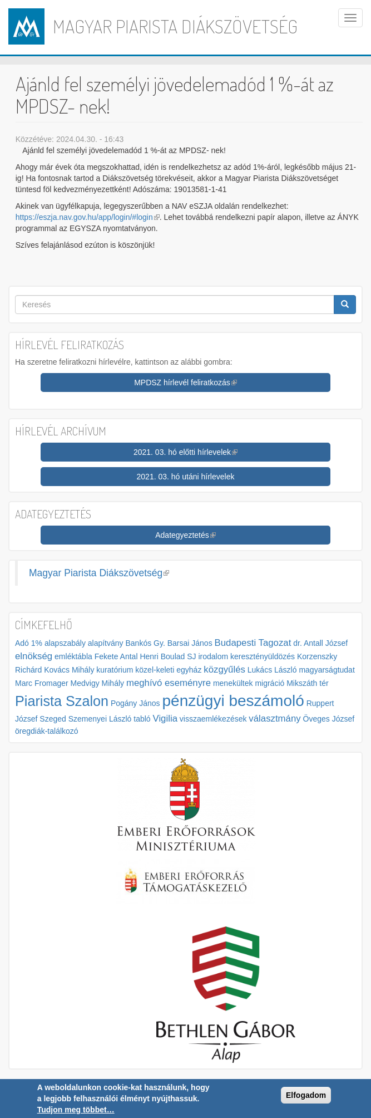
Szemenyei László (100, 718)
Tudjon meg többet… (76, 1109)
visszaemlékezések (213, 718)
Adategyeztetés (185, 535)
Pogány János (135, 703)
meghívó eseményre (168, 683)
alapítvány (105, 643)
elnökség (33, 656)
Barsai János (189, 643)
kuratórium (114, 669)
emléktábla (73, 656)
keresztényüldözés (262, 656)
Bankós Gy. (145, 643)
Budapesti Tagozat (253, 643)
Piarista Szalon (61, 701)
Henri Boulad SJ (168, 656)
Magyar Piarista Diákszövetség (175, 26)
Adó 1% (28, 643)
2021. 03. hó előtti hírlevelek (185, 452)
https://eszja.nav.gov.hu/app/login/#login (88, 217)
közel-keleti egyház (168, 669)
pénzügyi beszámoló (233, 700)
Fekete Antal (116, 656)
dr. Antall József (320, 643)
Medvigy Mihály (97, 683)
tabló (141, 718)
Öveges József (329, 718)
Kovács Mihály (69, 669)
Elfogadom (306, 1095)
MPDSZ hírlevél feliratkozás (185, 382)
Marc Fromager (41, 683)
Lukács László (272, 669)
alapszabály (65, 643)
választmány (274, 718)
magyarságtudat (326, 669)
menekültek (233, 683)
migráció (269, 683)
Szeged (52, 718)
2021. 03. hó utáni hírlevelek (186, 476)
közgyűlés (224, 669)
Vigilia (165, 718)
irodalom (213, 656)
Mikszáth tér (307, 683)
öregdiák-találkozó (46, 731)
